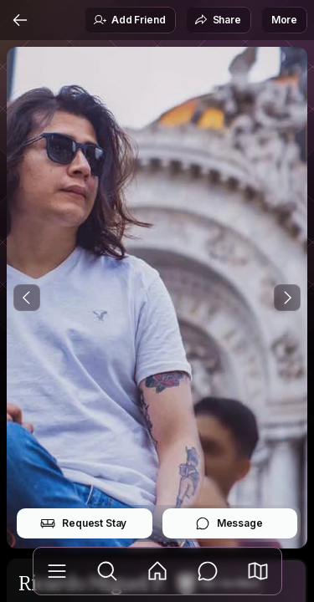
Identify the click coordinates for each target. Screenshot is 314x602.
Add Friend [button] (129, 20)
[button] (258, 571)
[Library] (57, 571)
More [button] (284, 19)
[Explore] (107, 571)
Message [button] (229, 523)
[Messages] (207, 571)
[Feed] (157, 571)
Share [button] (217, 20)
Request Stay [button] (83, 523)
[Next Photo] (287, 297)
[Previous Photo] (26, 297)
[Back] (20, 20)
